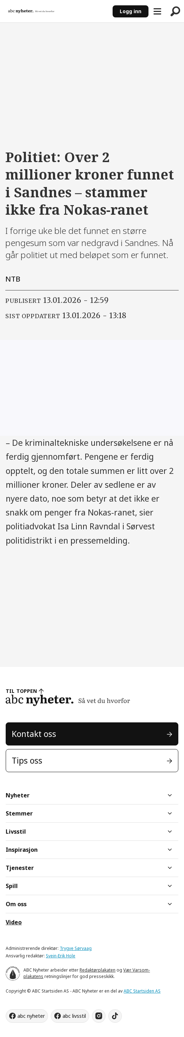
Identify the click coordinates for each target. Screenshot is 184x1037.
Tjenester (20, 868)
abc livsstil (74, 1015)
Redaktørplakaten (97, 970)
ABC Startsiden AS (142, 991)
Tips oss (27, 760)
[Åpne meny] (157, 11)
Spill (12, 886)
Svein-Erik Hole (60, 956)
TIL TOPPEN (21, 691)
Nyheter (17, 795)
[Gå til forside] (31, 11)
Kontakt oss (34, 733)
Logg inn (130, 11)
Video (14, 922)
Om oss (16, 904)
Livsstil (16, 831)
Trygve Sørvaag (76, 948)
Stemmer (19, 813)
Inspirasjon (22, 850)
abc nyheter (31, 1015)
